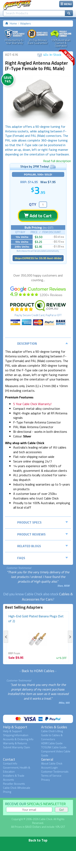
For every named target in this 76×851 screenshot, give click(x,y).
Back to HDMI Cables (38, 671)
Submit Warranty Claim (16, 747)
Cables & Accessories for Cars (47, 596)
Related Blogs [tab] (42, 546)
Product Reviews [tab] (42, 534)
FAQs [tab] (42, 557)
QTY (32, 204)
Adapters (25, 23)
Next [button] (70, 637)
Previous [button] (6, 637)
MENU (66, 4)
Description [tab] (42, 343)
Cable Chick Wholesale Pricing (16, 790)
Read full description (57, 160)
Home (13, 23)
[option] (38, 99)
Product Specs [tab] (42, 522)
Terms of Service (51, 775)
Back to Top (38, 840)
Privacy (45, 779)
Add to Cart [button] (38, 215)
